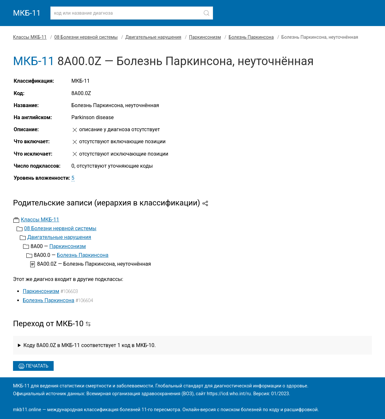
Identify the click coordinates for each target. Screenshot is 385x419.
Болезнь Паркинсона (251, 37)
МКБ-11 (27, 13)
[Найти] (206, 13)
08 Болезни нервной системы (86, 37)
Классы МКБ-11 (29, 37)
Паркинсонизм (205, 37)
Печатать (33, 366)
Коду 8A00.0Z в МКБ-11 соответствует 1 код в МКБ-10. (89, 345)
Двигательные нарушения (153, 37)
